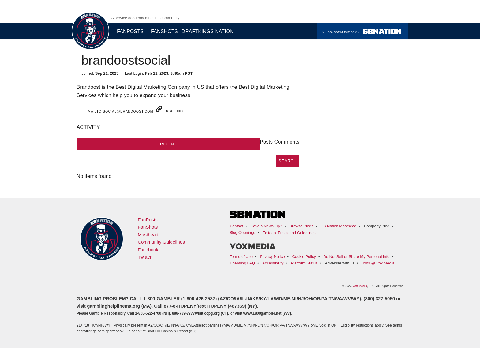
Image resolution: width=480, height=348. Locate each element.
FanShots (148, 227)
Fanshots (164, 31)
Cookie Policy (304, 256)
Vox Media (360, 286)
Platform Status (304, 263)
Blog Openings (242, 232)
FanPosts (148, 219)
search (288, 161)
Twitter (145, 257)
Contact (236, 226)
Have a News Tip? (266, 226)
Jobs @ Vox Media (378, 263)
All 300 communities (361, 31)
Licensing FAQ (242, 263)
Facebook (148, 249)
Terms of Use (241, 256)
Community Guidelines (161, 242)
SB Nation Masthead (338, 226)
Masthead (148, 234)
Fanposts (130, 31)
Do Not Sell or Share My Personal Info (356, 256)
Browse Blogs (301, 226)
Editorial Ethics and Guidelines (289, 232)
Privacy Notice (272, 256)
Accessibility (272, 263)
